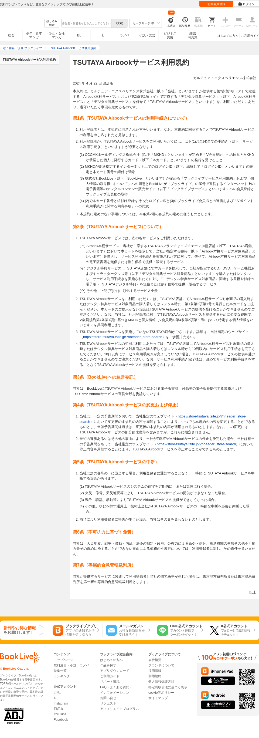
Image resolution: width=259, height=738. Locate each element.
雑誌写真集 (192, 35)
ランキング (62, 676)
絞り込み (51, 23)
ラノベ (125, 35)
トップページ (63, 660)
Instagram (61, 703)
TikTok (58, 709)
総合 (11, 35)
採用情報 (154, 671)
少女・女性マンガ (57, 35)
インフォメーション (114, 693)
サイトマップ (158, 698)
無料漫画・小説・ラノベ (71, 665)
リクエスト (108, 703)
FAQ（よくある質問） (116, 687)
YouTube (60, 714)
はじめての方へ (227, 35)
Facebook (61, 720)
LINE (57, 692)
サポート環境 (110, 681)
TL (102, 35)
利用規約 (154, 676)
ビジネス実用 (169, 35)
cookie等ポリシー (161, 693)
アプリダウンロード (114, 671)
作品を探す (108, 665)
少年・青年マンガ (34, 35)
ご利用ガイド (250, 35)
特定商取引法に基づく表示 (167, 687)
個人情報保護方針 (161, 681)
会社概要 (154, 660)
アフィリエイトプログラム (119, 709)
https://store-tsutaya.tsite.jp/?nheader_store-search (122, 337)
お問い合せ (108, 698)
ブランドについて (161, 665)
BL (79, 35)
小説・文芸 (147, 35)
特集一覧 (60, 671)
